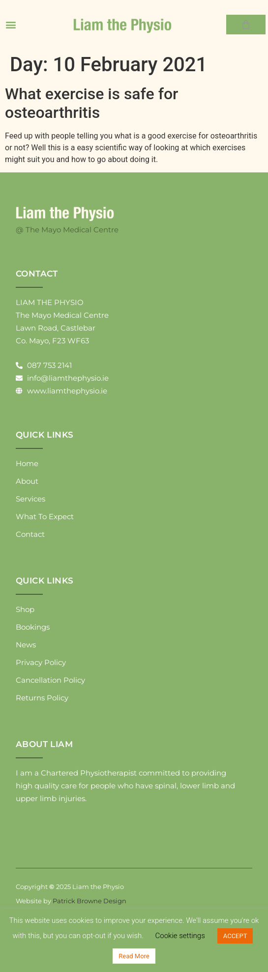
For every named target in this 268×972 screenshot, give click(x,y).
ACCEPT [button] (235, 936)
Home (27, 463)
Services (30, 498)
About (27, 481)
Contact (30, 534)
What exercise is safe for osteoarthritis (91, 103)
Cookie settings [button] (180, 935)
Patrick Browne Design (89, 901)
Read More (134, 956)
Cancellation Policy (50, 680)
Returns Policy (42, 697)
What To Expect (45, 516)
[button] (10, 25)
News (26, 644)
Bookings (33, 627)
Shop (25, 609)
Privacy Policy (41, 662)
